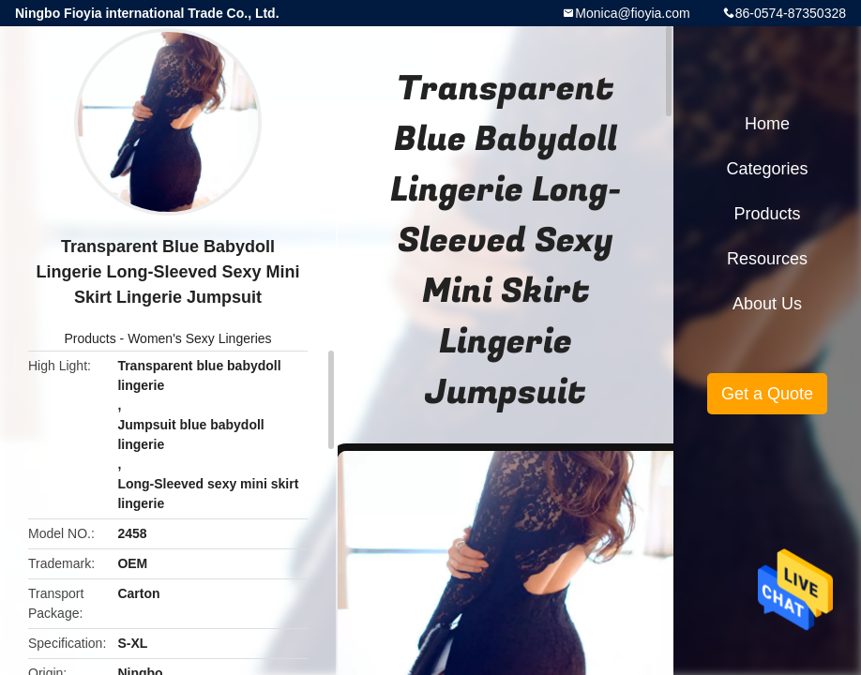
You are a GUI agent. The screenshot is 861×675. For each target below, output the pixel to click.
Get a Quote (767, 393)
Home (767, 123)
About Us (767, 303)
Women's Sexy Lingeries (199, 338)
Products (89, 338)
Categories (767, 168)
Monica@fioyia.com (632, 13)
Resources (767, 258)
